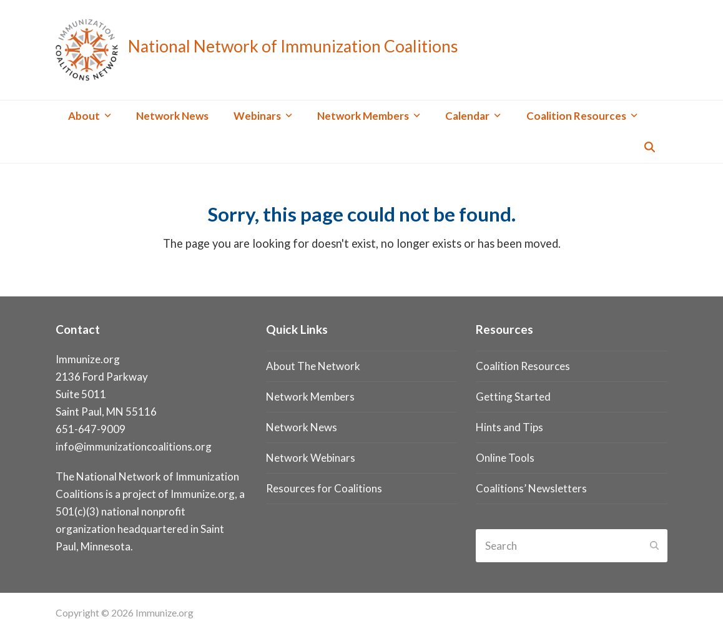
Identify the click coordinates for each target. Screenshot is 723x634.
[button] (649, 147)
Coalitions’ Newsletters (531, 488)
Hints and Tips (509, 427)
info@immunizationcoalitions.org (134, 446)
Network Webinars (310, 457)
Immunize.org (202, 493)
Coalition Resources (523, 366)
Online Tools (505, 457)
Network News (301, 427)
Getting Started (513, 396)
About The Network (313, 366)
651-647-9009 (90, 429)
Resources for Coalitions (324, 488)
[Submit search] (654, 546)
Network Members (310, 396)
